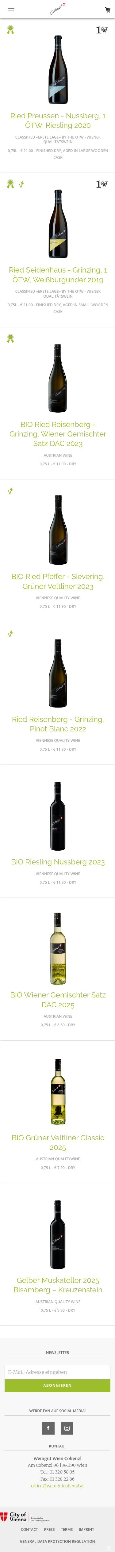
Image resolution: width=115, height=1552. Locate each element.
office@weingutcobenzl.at (57, 1486)
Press (49, 1529)
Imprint (86, 1529)
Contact (29, 1529)
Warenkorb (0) (106, 10)
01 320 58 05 (62, 1472)
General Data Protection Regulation (57, 1541)
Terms (67, 1529)
